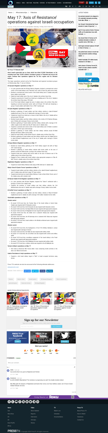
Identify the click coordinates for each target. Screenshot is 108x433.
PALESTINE (36, 3)
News (10, 12)
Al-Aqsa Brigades (39, 283)
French (91, 2)
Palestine (34, 12)
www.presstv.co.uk (13, 267)
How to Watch (81, 414)
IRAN (23, 3)
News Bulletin (35, 411)
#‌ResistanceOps (21, 12)
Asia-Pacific (11, 423)
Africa (9, 426)
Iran (9, 411)
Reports (33, 414)
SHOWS (59, 3)
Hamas (11, 279)
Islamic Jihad (20, 279)
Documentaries (58, 417)
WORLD (18, 3)
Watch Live (57, 411)
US (8, 417)
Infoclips (33, 420)
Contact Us (80, 420)
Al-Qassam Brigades (46, 279)
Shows (33, 423)
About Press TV (82, 411)
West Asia (11, 414)
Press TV (80, 408)
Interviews (34, 417)
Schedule (56, 414)
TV (55, 408)
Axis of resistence (61, 279)
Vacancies (80, 417)
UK (8, 420)
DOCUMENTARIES (67, 3)
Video (32, 408)
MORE (88, 74)
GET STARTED (57, 326)
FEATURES (42, 3)
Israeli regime (32, 279)
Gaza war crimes (26, 283)
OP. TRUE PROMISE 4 (51, 3)
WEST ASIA (29, 3)
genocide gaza (13, 283)
